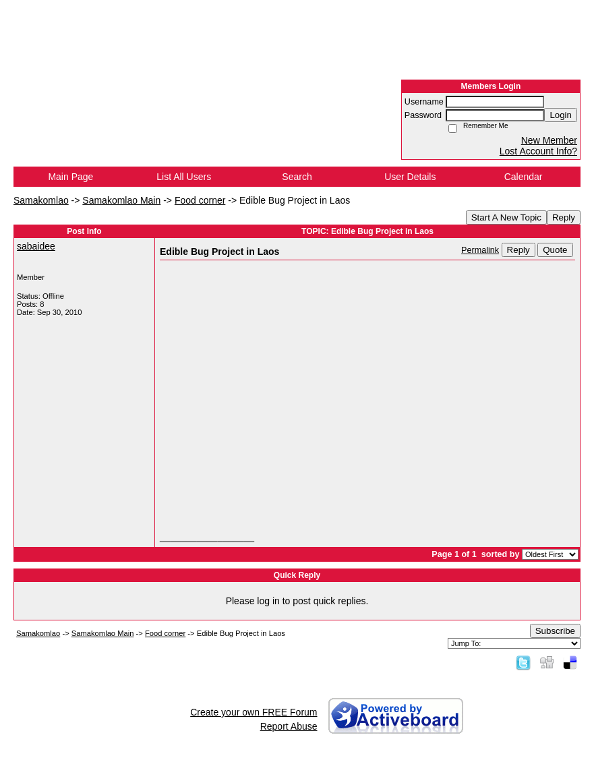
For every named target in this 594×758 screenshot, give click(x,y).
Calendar (523, 176)
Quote (555, 250)
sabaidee (36, 246)
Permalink (480, 250)
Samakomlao (41, 200)
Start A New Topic (506, 217)
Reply (563, 217)
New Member (549, 140)
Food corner (200, 200)
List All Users (183, 176)
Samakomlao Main (121, 200)
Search (296, 176)
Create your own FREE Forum (253, 712)
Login (561, 115)
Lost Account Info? (538, 151)
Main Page (70, 176)
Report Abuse (289, 726)
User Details (410, 176)
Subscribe (555, 631)
